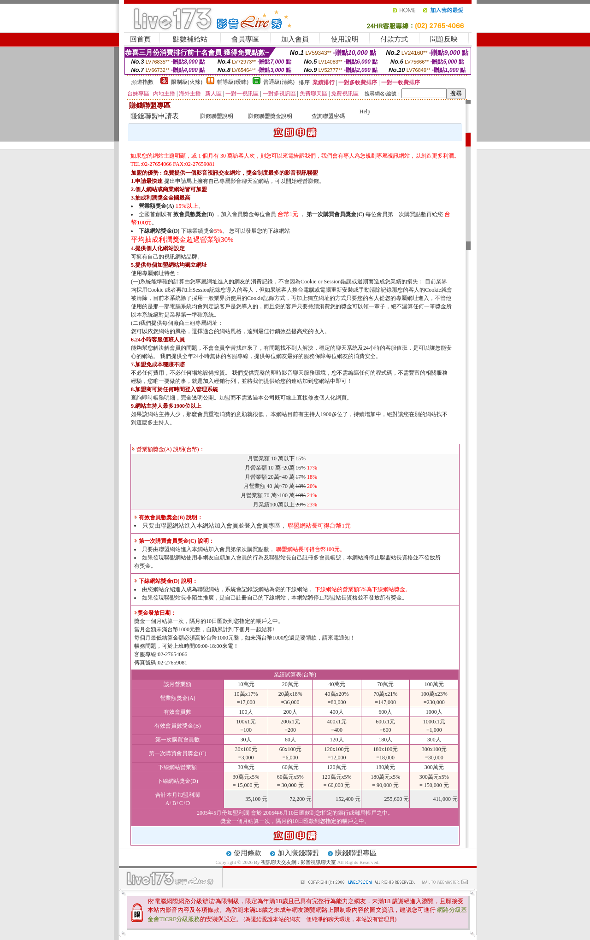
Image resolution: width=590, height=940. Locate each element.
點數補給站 (190, 39)
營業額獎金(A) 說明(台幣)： (168, 449)
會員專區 (245, 39)
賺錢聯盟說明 (216, 116)
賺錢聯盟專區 (356, 853)
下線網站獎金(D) (159, 231)
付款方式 (394, 39)
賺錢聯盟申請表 (154, 116)
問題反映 (444, 39)
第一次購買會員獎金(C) (335, 214)
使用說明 (345, 39)
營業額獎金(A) (156, 206)
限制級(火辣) (186, 82)
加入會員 (295, 39)
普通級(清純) (279, 82)
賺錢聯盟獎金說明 (270, 116)
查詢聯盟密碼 (328, 116)
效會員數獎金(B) (193, 214)
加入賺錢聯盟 (298, 853)
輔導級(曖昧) (232, 82)
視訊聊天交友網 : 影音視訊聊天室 (298, 862)
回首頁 (140, 39)
